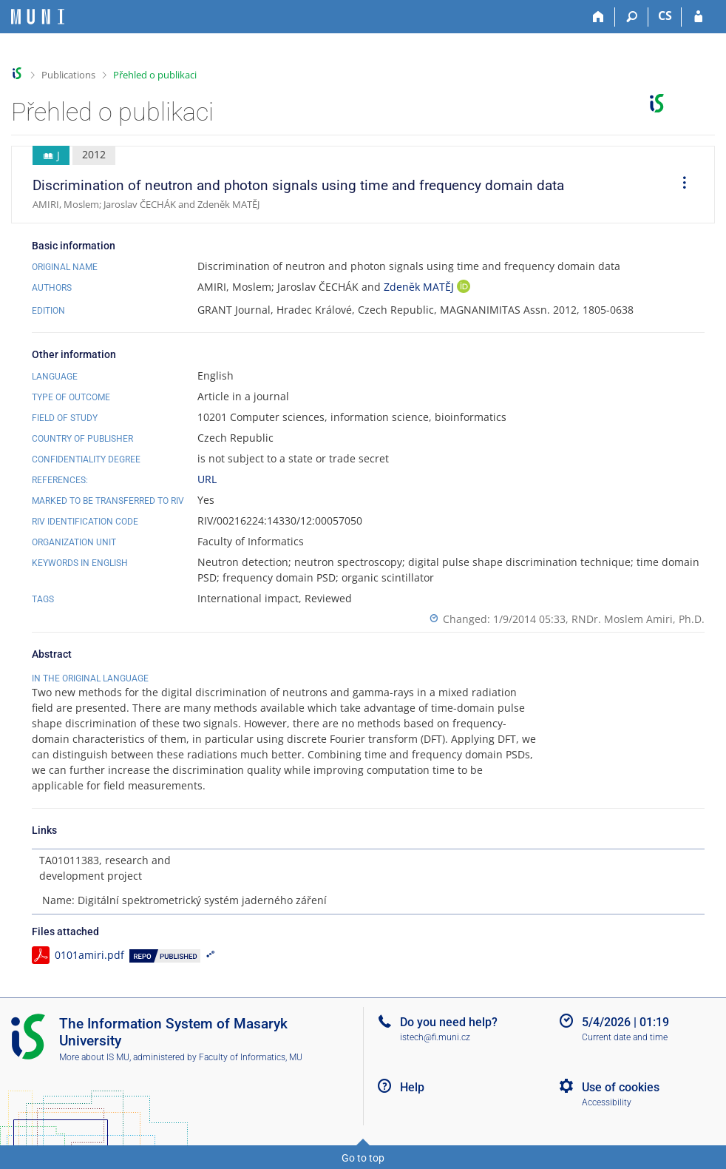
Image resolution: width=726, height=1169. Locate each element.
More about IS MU (94, 1057)
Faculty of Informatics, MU (250, 1057)
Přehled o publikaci (155, 74)
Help (412, 1087)
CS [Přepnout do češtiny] (665, 15)
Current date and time (625, 1037)
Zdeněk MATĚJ (420, 287)
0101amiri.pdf (89, 955)
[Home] (598, 17)
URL (207, 479)
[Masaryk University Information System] (37, 16)
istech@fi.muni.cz (435, 1037)
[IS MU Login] (698, 17)
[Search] (631, 17)
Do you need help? (449, 1022)
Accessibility (606, 1102)
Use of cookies (620, 1087)
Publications (68, 74)
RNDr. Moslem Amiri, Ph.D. (638, 619)
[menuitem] (679, 185)
